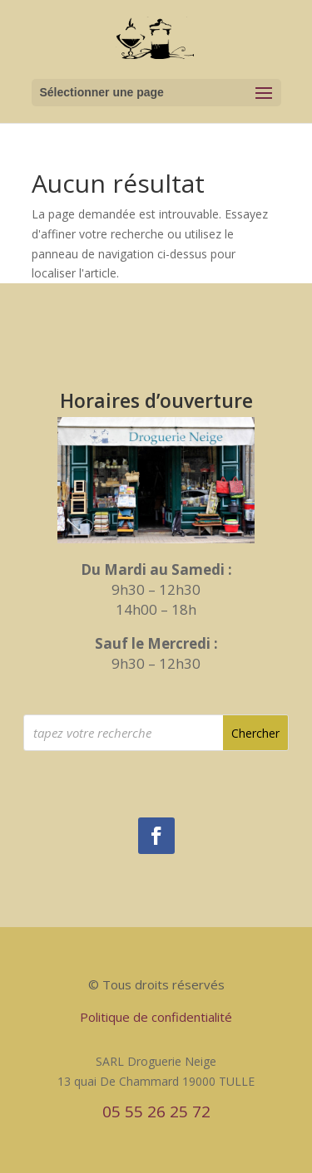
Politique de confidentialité (156, 1017)
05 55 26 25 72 (156, 1111)
